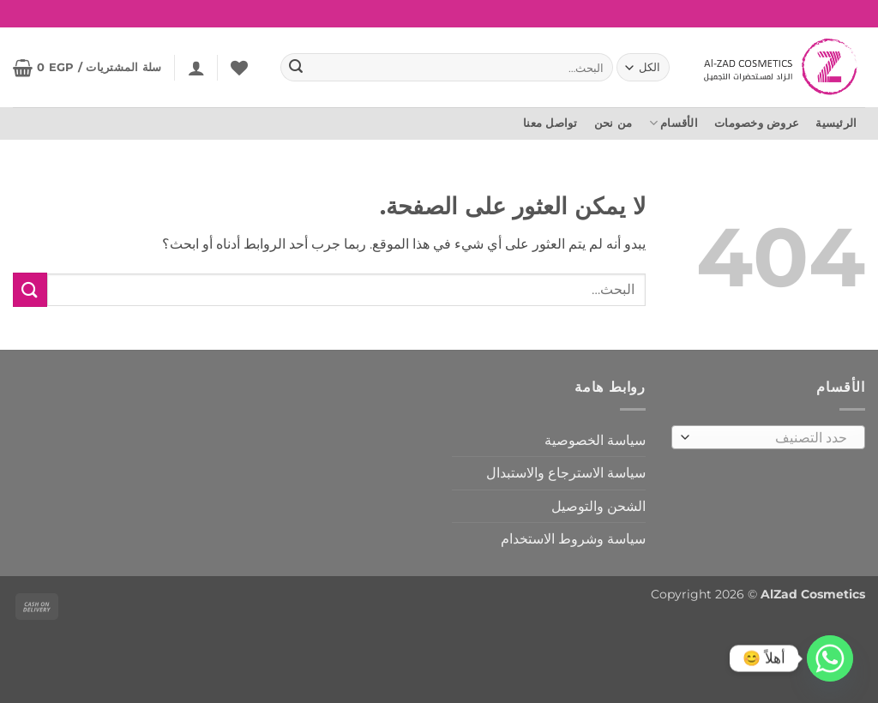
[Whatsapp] (830, 658)
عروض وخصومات (756, 123)
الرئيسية (836, 123)
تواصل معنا (550, 123)
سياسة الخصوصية (595, 440)
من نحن (613, 123)
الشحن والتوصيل (598, 506)
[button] (196, 68)
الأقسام (673, 123)
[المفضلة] (239, 68)
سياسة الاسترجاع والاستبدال (566, 473)
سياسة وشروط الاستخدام (573, 539)
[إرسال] (295, 67)
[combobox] (768, 437)
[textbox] (773, 438)
